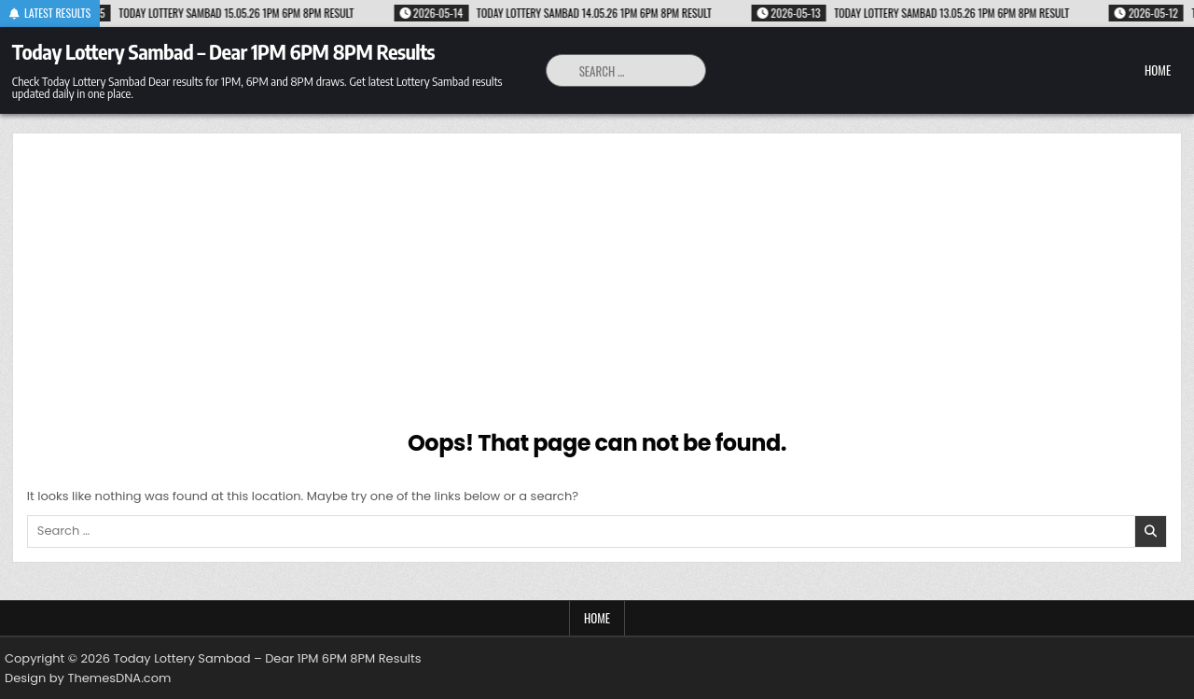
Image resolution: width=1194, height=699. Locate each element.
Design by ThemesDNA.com (88, 678)
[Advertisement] (597, 287)
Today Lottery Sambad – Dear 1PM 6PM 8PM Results (223, 51)
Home (1158, 70)
